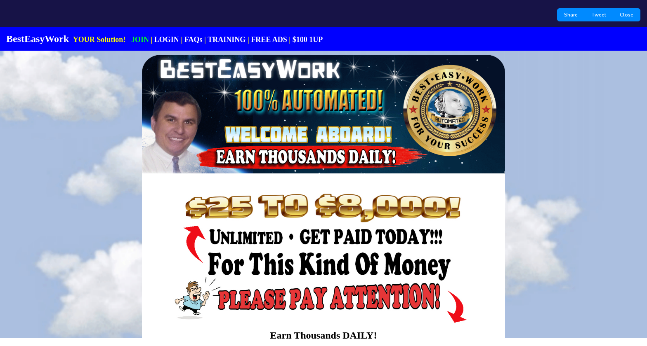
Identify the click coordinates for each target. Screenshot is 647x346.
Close (626, 15)
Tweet (598, 15)
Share (571, 15)
